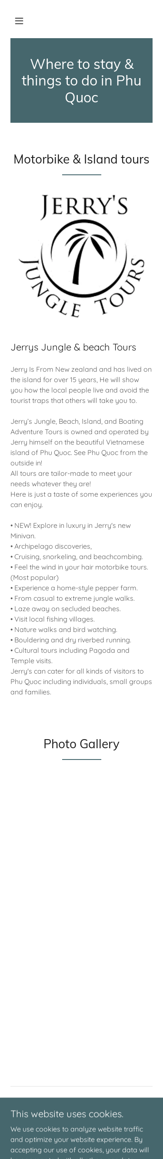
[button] (19, 20)
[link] (81, 80)
